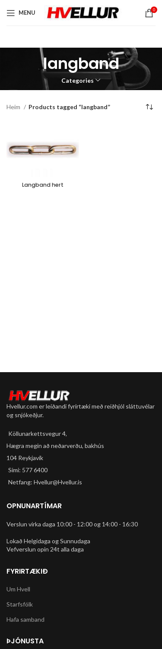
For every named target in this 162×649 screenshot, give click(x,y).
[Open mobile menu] (21, 13)
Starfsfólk (19, 604)
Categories (77, 81)
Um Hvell (18, 589)
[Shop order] (149, 107)
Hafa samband (25, 619)
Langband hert (43, 184)
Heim (14, 106)
